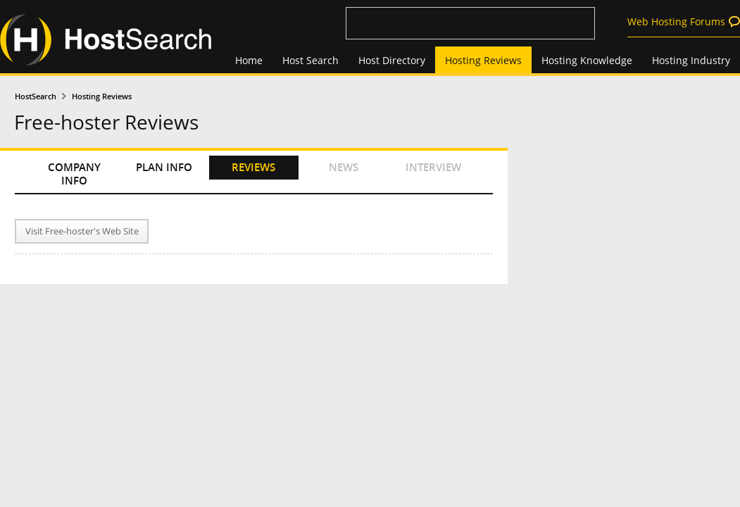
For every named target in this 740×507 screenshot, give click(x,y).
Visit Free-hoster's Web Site (82, 231)
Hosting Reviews (483, 60)
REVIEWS (253, 167)
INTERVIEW (433, 167)
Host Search (310, 60)
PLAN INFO (164, 167)
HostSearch (35, 96)
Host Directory (391, 60)
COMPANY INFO (74, 174)
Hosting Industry (691, 60)
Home (249, 60)
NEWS (343, 167)
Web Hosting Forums (676, 21)
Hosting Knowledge (586, 60)
